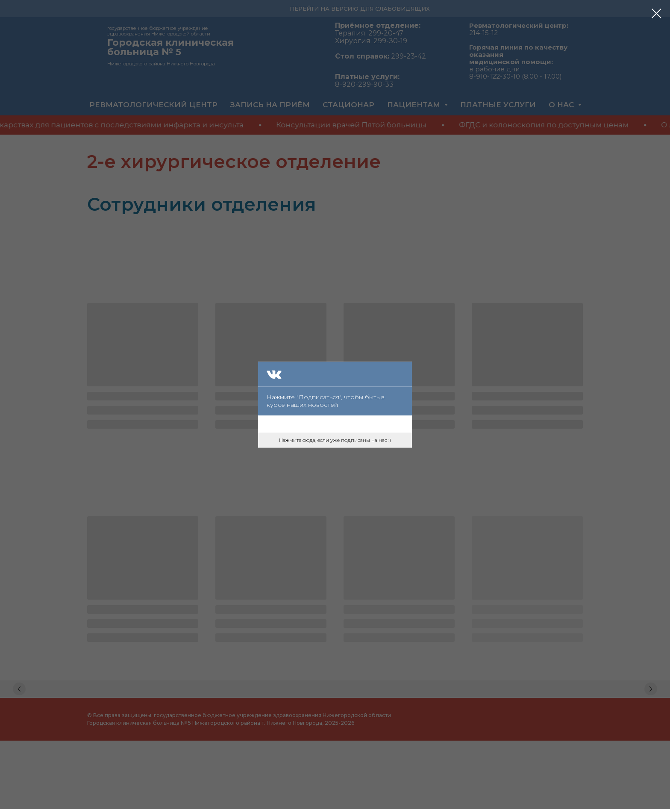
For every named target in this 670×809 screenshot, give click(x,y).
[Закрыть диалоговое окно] (656, 13)
